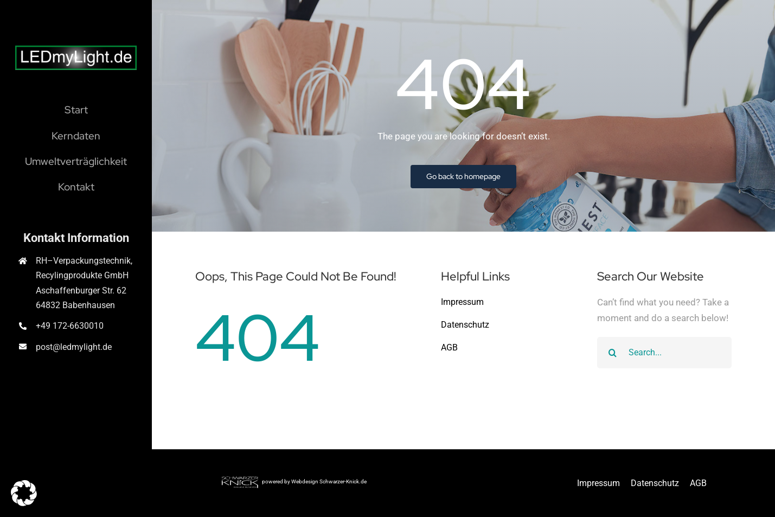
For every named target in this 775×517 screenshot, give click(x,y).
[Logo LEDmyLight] (76, 49)
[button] (24, 493)
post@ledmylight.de (74, 347)
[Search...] (664, 352)
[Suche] (613, 352)
